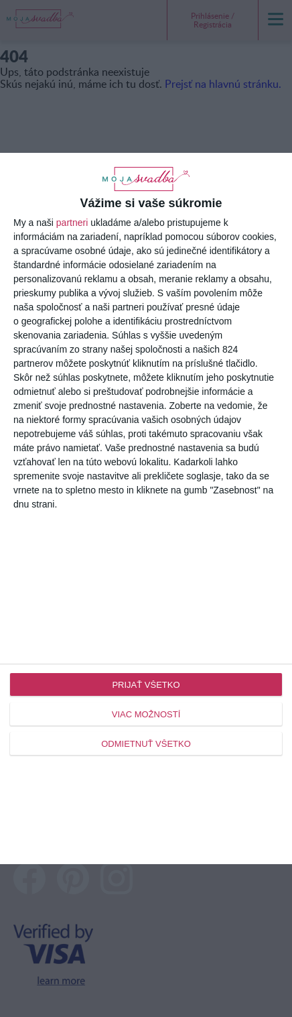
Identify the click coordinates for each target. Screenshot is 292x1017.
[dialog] (146, 509)
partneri (72, 222)
